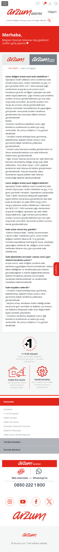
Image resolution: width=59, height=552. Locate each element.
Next (54, 515)
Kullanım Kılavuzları (12, 430)
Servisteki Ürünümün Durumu (17, 426)
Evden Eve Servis (11, 422)
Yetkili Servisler (10, 417)
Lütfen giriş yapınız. (14, 43)
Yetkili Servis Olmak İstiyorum (17, 434)
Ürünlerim (8, 409)
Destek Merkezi (30, 449)
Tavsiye (56, 269)
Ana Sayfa (13, 68)
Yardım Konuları (30, 442)
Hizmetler (30, 402)
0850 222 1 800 (29, 485)
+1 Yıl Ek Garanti (11, 413)
